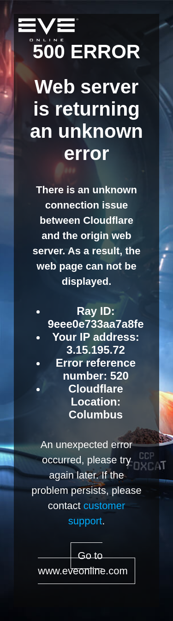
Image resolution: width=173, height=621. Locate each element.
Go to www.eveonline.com (82, 563)
